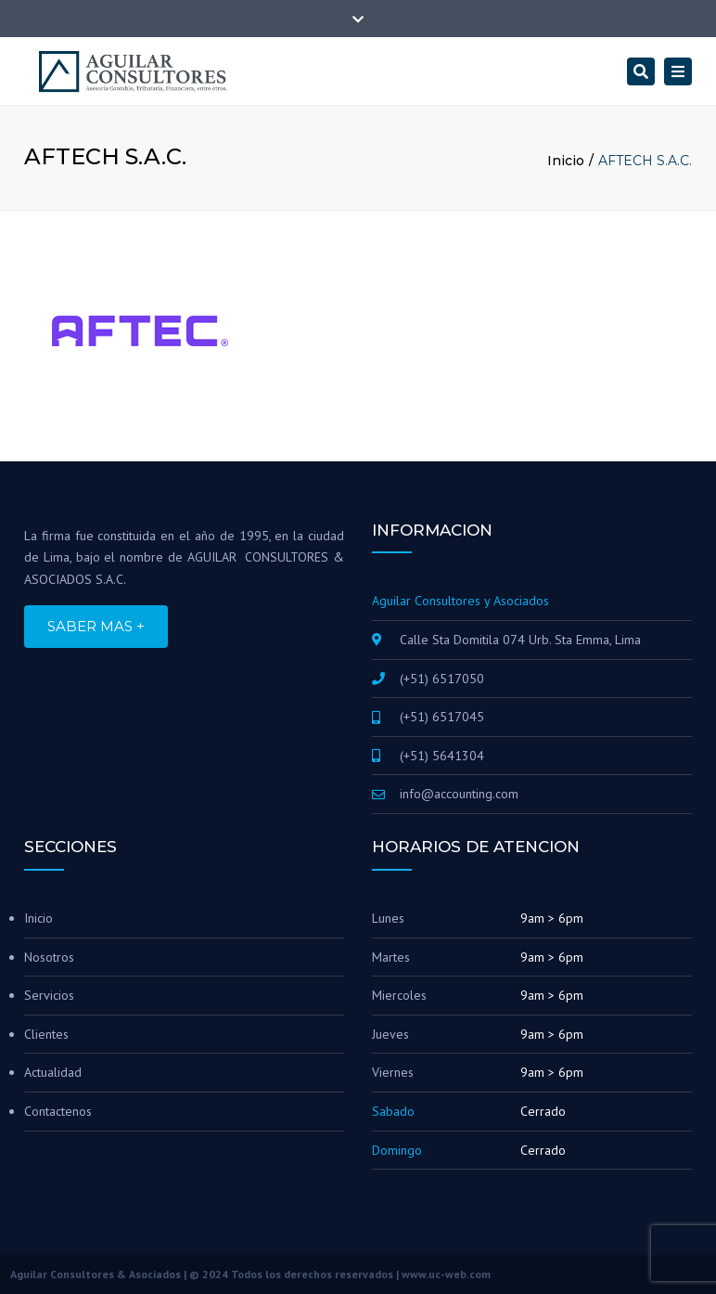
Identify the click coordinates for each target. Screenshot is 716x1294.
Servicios (49, 995)
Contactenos (58, 1111)
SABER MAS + (96, 626)
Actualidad (53, 1072)
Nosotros (49, 957)
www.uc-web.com (446, 1274)
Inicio (565, 160)
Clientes (46, 1034)
